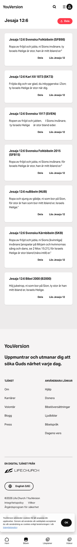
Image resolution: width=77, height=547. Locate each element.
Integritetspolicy (14, 502)
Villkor (31, 502)
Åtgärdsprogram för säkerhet (22, 506)
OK (66, 522)
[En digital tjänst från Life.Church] (38, 465)
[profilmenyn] (67, 7)
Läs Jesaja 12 (57, 57)
